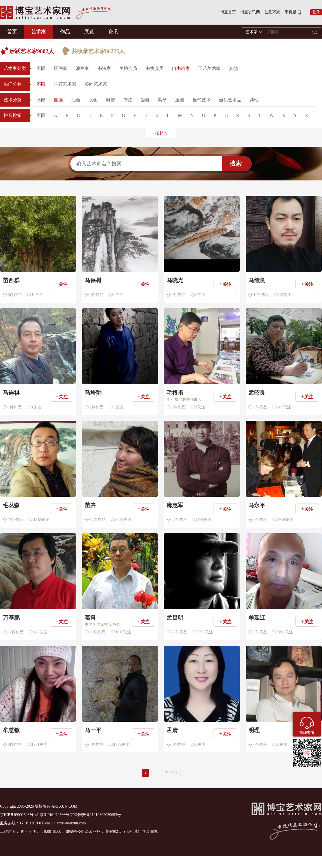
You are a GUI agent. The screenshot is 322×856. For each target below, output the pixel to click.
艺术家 (38, 31)
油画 (75, 99)
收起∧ (161, 133)
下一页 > (171, 773)
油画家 (82, 68)
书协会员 (155, 68)
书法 (127, 99)
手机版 (290, 12)
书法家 (104, 68)
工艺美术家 (209, 68)
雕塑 (110, 99)
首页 (12, 31)
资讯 (113, 31)
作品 (65, 31)
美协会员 (128, 68)
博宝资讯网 (250, 12)
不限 (41, 68)
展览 (89, 31)
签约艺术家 (96, 84)
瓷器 (145, 99)
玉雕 (179, 99)
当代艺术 (201, 99)
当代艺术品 (230, 99)
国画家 (60, 68)
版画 (93, 99)
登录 (316, 12)
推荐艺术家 (65, 84)
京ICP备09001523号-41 (19, 815)
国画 (58, 99)
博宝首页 (228, 12)
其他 (233, 68)
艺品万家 (272, 12)
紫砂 (162, 99)
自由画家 (181, 68)
